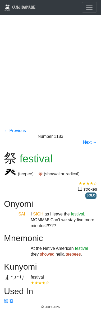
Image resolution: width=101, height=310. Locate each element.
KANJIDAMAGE (19, 7)
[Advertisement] (50, 74)
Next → (90, 142)
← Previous (15, 130)
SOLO (90, 195)
